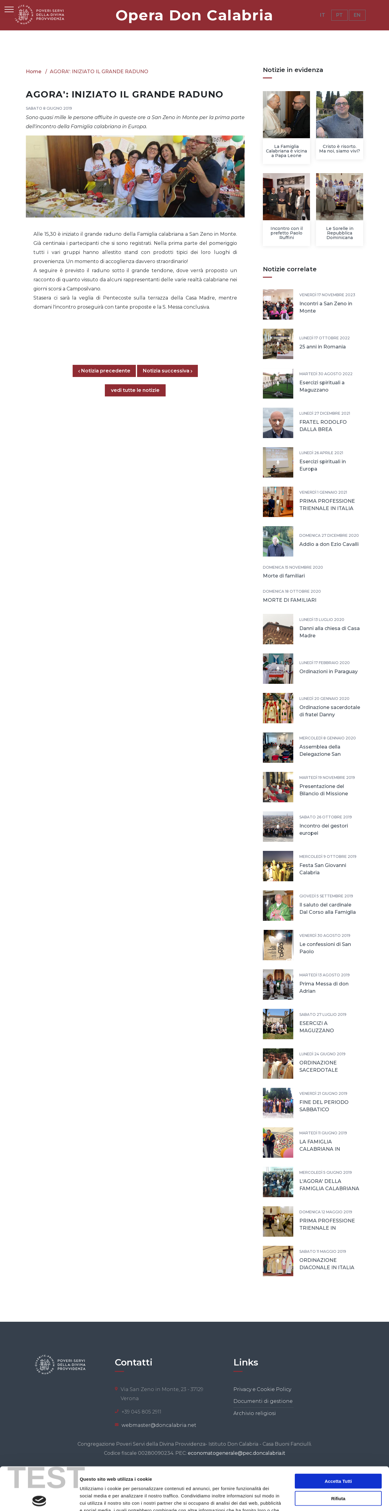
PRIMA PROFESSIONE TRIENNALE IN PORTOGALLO (327, 1228)
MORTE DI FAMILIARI (289, 600)
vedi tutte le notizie (135, 390)
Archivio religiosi (254, 1413)
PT (339, 15)
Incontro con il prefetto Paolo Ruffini (286, 233)
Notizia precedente (107, 371)
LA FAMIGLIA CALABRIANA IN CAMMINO (319, 1149)
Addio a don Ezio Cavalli (329, 544)
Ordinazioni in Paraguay (328, 671)
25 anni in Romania (322, 347)
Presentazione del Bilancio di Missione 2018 (323, 793)
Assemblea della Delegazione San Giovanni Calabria (320, 754)
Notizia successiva (167, 371)
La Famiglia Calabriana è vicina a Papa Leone (286, 151)
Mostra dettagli (319, 1499)
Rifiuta (338, 1455)
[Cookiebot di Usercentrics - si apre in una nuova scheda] (39, 1499)
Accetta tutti (338, 1438)
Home (33, 71)
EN (357, 15)
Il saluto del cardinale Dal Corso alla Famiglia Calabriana (327, 912)
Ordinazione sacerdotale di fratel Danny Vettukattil (329, 714)
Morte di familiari (284, 576)
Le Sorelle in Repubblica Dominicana (339, 233)
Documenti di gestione (263, 1401)
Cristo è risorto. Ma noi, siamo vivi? (339, 149)
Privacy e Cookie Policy (262, 1389)
